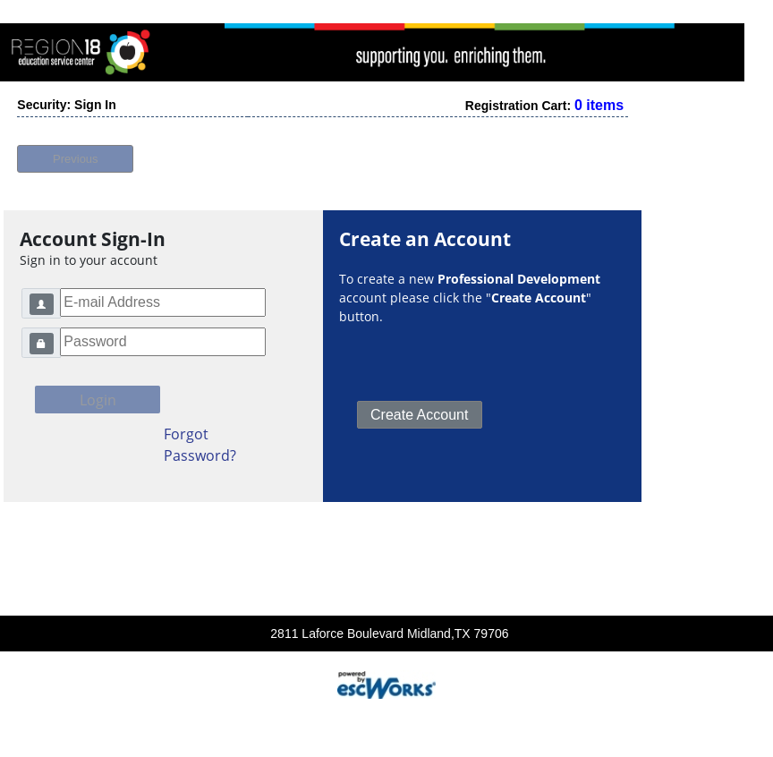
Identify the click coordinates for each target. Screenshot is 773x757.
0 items (599, 100)
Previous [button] (75, 154)
